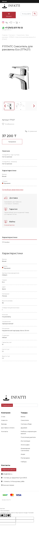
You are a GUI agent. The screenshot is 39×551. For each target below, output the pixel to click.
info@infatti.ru (6, 30)
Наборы (24, 461)
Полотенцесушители (28, 437)
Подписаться (7, 405)
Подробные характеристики (12, 190)
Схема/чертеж (9, 225)
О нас (3, 416)
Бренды (4, 424)
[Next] (33, 106)
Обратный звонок (8, 470)
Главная (5, 35)
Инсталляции (25, 441)
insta (3, 22)
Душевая (24, 428)
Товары (24, 413)
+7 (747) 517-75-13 (14, 28)
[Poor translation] (7, 515)
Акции (23, 454)
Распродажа (25, 458)
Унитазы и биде (26, 424)
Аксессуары (25, 445)
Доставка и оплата (7, 428)
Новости (4, 420)
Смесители (21, 35)
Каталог (9, 15)
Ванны (23, 416)
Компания (5, 413)
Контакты (4, 431)
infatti (11, 6)
